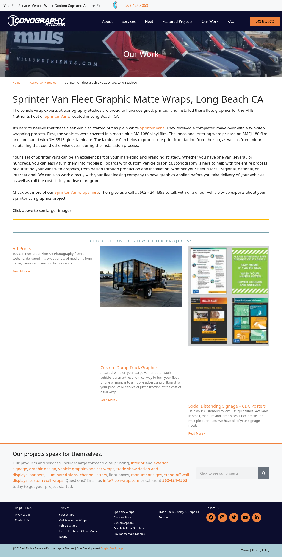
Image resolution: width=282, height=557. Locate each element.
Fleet (149, 21)
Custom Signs (122, 517)
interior (137, 463)
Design (163, 517)
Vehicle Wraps (68, 526)
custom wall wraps (46, 480)
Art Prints (22, 248)
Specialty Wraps (124, 512)
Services (129, 21)
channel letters (93, 474)
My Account (22, 515)
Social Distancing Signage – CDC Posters (227, 406)
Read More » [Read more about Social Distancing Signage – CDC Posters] (197, 433)
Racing (63, 537)
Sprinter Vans (57, 116)
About (107, 21)
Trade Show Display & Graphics (179, 512)
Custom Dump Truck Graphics (129, 367)
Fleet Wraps (66, 515)
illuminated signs (62, 474)
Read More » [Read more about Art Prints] (21, 271)
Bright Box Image (112, 548)
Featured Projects (178, 21)
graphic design (42, 468)
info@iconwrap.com (121, 480)
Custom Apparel (124, 523)
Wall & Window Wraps (73, 520)
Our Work (210, 21)
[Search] (263, 473)
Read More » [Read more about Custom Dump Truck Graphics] (109, 400)
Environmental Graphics (129, 534)
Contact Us (22, 520)
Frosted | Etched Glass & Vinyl (78, 531)
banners (36, 474)
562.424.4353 (136, 5)
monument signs (146, 474)
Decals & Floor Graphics (129, 528)
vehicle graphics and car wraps (86, 468)
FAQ (230, 21)
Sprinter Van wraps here (77, 192)
